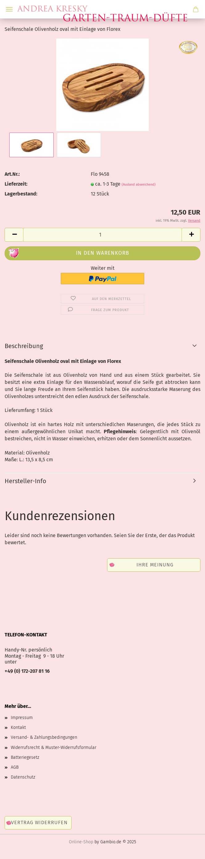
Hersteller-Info (25, 481)
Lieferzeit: (16, 184)
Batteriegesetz (25, 757)
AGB (15, 767)
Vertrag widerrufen (39, 822)
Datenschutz (23, 777)
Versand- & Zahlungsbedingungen (44, 737)
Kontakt (18, 727)
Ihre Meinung (155, 565)
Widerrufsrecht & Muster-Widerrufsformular (53, 747)
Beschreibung (24, 346)
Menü (9, 9)
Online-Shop (81, 842)
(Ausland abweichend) (139, 185)
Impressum (22, 717)
